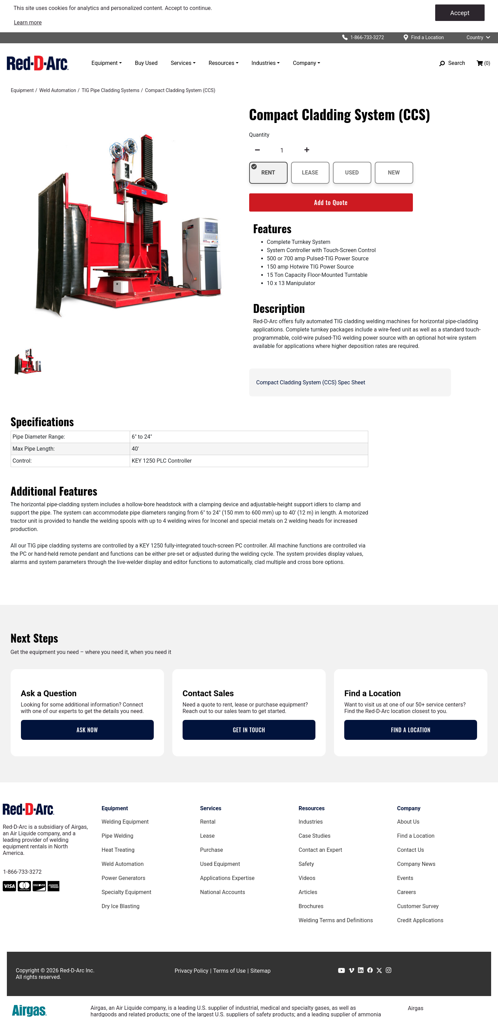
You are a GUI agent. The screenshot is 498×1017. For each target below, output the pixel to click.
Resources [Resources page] (312, 808)
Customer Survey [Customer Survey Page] (418, 906)
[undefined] (257, 150)
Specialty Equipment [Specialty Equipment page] (126, 892)
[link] (28, 22)
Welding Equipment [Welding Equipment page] (125, 821)
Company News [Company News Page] (416, 864)
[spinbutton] (282, 150)
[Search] (452, 63)
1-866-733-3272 (22, 872)
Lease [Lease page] (207, 836)
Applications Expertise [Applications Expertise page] (227, 878)
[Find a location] (421, 37)
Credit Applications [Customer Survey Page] (420, 920)
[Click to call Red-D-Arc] (360, 37)
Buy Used (146, 63)
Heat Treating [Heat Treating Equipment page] (118, 850)
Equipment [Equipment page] (115, 808)
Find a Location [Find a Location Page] (416, 836)
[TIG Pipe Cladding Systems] (110, 90)
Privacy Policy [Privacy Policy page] (192, 971)
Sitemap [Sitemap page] (261, 971)
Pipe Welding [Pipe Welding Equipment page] (117, 836)
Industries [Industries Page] (311, 821)
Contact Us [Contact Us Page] (410, 850)
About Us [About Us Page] (408, 821)
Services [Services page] (210, 808)
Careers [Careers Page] (406, 892)
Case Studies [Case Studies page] (315, 836)
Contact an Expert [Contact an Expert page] (320, 850)
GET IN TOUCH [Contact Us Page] (249, 730)
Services (181, 63)
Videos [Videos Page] (307, 878)
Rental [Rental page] (208, 821)
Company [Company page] (408, 808)
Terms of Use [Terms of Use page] (229, 971)
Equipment (105, 63)
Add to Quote (331, 202)
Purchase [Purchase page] (211, 850)
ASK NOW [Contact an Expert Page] (87, 730)
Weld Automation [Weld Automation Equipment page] (123, 864)
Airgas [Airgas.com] (416, 1008)
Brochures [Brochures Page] (311, 906)
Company (304, 63)
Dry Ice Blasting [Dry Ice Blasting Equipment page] (121, 906)
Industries (264, 63)
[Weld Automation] (58, 90)
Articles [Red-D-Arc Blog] (308, 892)
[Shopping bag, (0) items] (483, 63)
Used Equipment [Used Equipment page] (220, 864)
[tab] (28, 361)
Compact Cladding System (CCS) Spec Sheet (311, 382)
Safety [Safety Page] (306, 864)
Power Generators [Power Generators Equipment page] (123, 878)
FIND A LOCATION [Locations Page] (410, 730)
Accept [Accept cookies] (460, 12)
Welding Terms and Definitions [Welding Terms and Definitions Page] (336, 920)
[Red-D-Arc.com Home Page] (38, 62)
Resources (221, 63)
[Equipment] (22, 90)
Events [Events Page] (405, 878)
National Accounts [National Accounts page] (222, 892)
